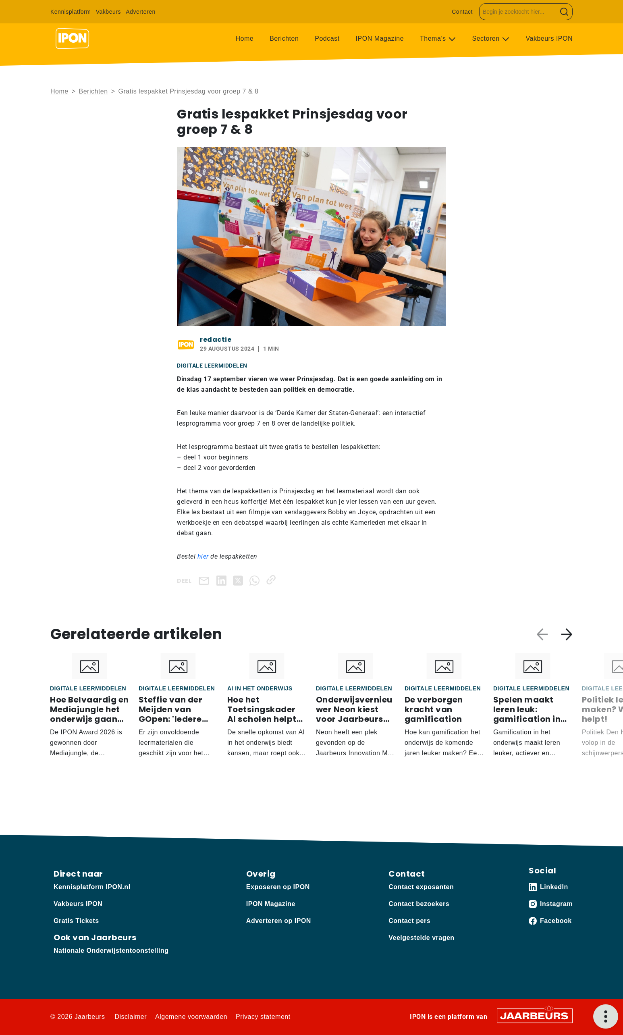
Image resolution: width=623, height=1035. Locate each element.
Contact (462, 11)
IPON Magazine (380, 38)
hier (204, 556)
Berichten (284, 38)
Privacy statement (263, 1016)
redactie (215, 339)
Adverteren (140, 11)
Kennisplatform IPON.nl (92, 886)
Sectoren (487, 38)
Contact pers (409, 920)
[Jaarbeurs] (535, 1015)
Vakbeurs (108, 11)
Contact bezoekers (418, 903)
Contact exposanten (421, 886)
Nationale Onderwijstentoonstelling (111, 950)
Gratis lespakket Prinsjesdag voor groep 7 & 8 (188, 91)
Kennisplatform (70, 11)
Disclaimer (130, 1016)
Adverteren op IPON (278, 920)
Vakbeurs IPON (549, 38)
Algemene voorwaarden (191, 1016)
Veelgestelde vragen (421, 937)
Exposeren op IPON (278, 886)
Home (245, 38)
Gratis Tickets (76, 920)
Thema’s (434, 38)
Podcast (327, 38)
